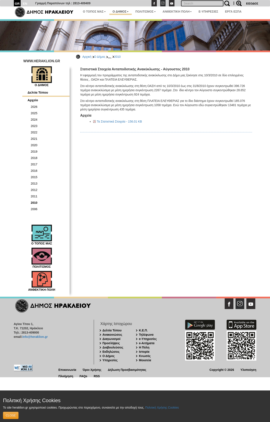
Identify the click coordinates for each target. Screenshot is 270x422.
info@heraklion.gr (35, 336)
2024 (34, 119)
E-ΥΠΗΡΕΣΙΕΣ (208, 11)
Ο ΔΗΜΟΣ (121, 11)
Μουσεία (145, 360)
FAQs (83, 375)
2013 (34, 183)
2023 (34, 126)
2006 (34, 209)
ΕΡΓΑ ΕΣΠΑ (233, 11)
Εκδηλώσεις (111, 351)
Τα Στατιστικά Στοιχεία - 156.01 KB (119, 121)
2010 (117, 56)
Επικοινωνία (67, 369)
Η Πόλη (144, 347)
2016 (34, 170)
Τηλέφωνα (146, 334)
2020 (34, 145)
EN (25, 3)
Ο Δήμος (100, 56)
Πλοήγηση (66, 375)
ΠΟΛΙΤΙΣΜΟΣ (145, 11)
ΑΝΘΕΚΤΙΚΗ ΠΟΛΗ (177, 11)
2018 (34, 158)
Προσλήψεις (111, 343)
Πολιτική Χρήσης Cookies (162, 407)
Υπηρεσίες (110, 360)
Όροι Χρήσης (92, 369)
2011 (34, 196)
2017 (34, 164)
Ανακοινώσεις (112, 334)
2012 (34, 190)
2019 (34, 151)
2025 (34, 113)
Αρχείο (33, 100)
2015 (34, 177)
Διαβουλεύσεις (113, 347)
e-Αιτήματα (146, 343)
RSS (97, 375)
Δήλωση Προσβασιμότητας (127, 369)
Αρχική (86, 56)
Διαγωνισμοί (111, 339)
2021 (34, 138)
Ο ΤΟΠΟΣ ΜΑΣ (94, 11)
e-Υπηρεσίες (148, 339)
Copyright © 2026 (222, 369)
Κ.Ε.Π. (143, 330)
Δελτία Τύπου (38, 92)
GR (17, 3)
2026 (34, 106)
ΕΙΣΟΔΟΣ (252, 3)
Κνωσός (145, 356)
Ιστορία (144, 351)
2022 (34, 132)
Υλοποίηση (248, 369)
